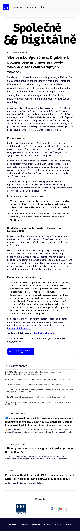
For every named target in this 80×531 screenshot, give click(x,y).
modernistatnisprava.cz (19, 328)
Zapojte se (32, 7)
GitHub (68, 524)
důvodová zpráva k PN (43, 333)
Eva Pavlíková (21, 53)
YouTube (47, 524)
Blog (42, 7)
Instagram (36, 524)
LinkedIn (24, 524)
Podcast (58, 524)
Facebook (13, 524)
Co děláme (19, 7)
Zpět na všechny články (19, 351)
